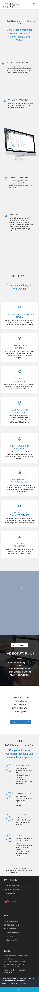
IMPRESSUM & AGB (11, 921)
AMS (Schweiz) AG (10, 893)
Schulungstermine (11, 940)
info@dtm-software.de (17, 964)
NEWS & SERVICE (10, 929)
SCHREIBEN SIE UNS (11, 925)
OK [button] (19, 989)
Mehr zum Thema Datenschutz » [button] (14, 983)
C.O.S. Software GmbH (11, 885)
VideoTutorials (10, 936)
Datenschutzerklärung (13, 932)
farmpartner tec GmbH (11, 889)
